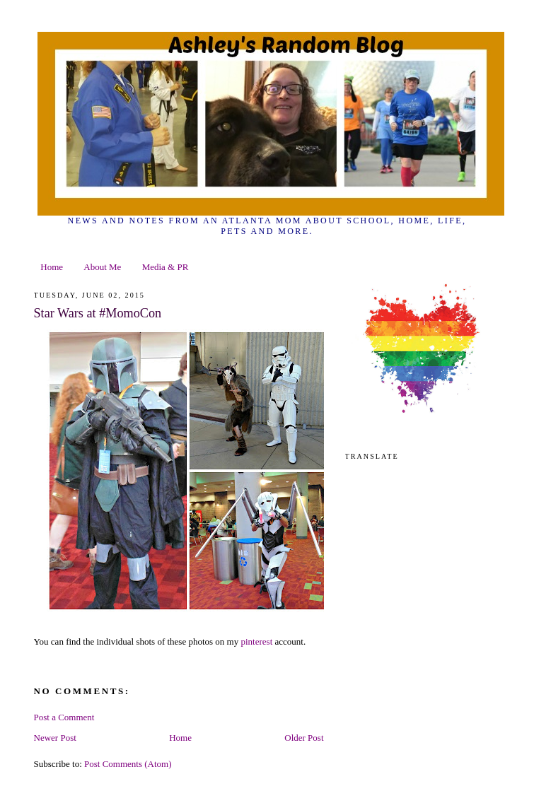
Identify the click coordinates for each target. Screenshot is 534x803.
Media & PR (165, 267)
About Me (102, 267)
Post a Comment (64, 717)
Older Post (303, 737)
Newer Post (55, 737)
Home (51, 267)
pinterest (257, 641)
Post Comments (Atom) (128, 763)
